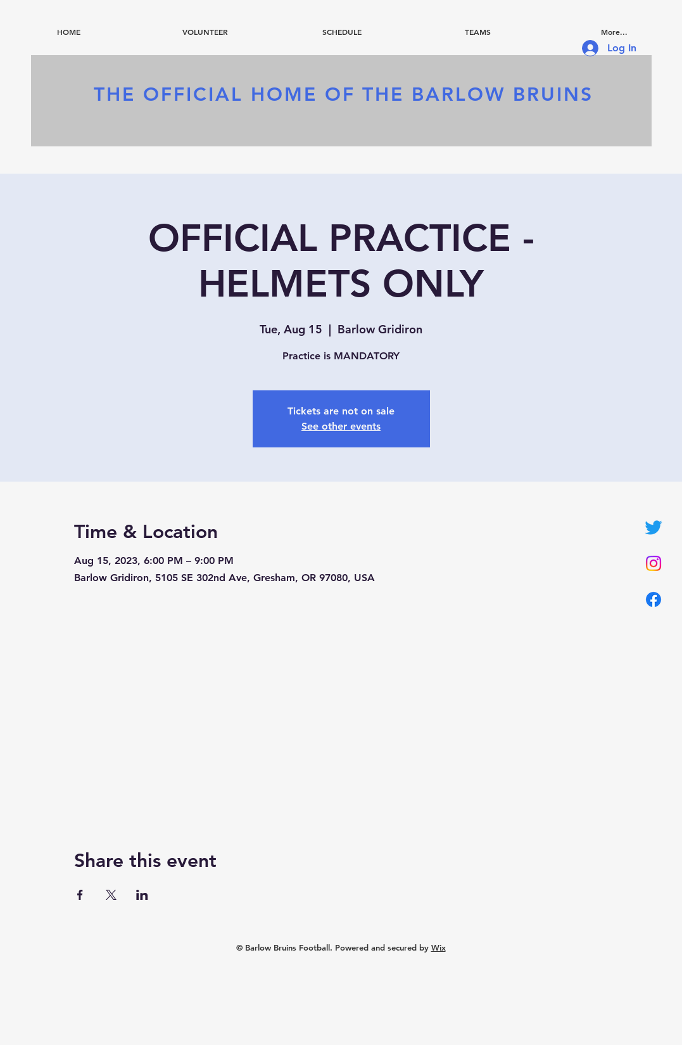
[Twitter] (653, 527)
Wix (438, 947)
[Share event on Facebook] (80, 895)
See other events (341, 426)
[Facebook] (653, 599)
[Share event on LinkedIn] (142, 895)
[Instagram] (653, 563)
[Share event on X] (111, 895)
